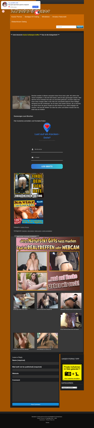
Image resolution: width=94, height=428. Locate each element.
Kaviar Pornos (16, 17)
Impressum (42, 419)
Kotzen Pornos (24, 227)
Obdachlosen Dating (19, 22)
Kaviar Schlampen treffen (31, 35)
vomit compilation (47, 231)
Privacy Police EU (50, 419)
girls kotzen (30, 231)
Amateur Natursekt (59, 17)
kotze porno (38, 231)
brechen (24, 231)
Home (47, 422)
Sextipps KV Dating (32, 17)
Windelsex (46, 17)
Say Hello (35, 7)
